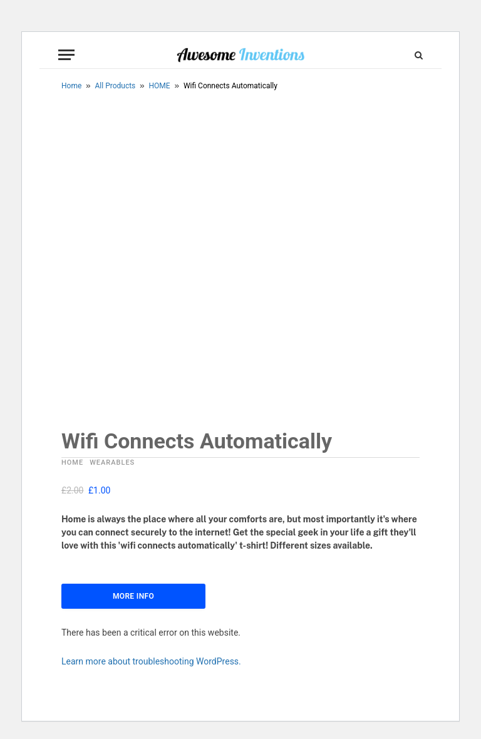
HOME (159, 85)
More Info (133, 596)
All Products (115, 85)
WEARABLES (112, 462)
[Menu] (66, 55)
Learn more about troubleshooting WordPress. (151, 661)
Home (71, 85)
